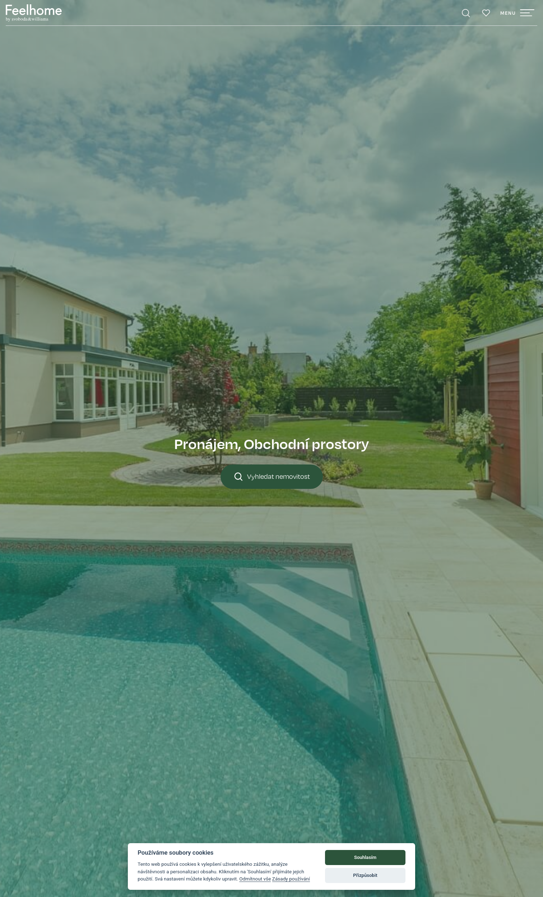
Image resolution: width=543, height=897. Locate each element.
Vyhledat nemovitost (271, 477)
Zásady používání (291, 879)
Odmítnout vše (255, 879)
